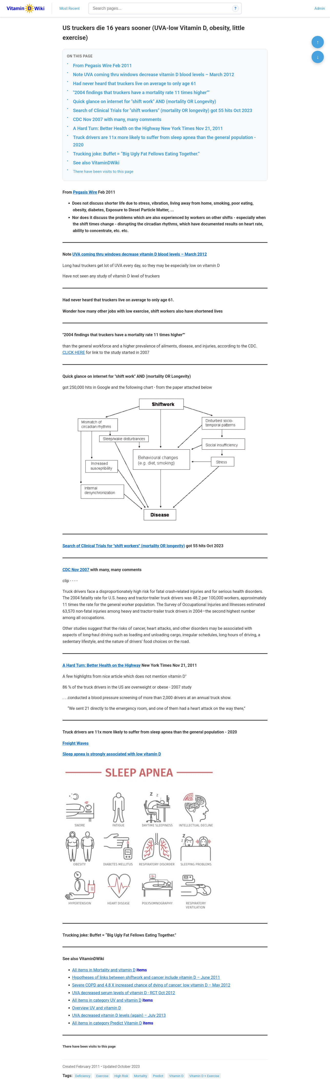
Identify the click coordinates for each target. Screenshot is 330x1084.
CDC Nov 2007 (76, 569)
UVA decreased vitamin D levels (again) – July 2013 (119, 1015)
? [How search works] (235, 8)
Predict (158, 1076)
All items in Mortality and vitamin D (103, 970)
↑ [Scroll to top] (317, 42)
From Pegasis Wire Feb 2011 (102, 65)
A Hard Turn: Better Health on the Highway (102, 665)
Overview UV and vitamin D (96, 1008)
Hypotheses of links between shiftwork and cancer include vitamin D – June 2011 (146, 977)
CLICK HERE (74, 352)
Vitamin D (176, 1076)
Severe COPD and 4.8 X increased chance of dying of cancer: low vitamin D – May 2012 (151, 985)
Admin (320, 8)
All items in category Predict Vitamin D (107, 1023)
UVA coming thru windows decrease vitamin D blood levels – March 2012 (139, 254)
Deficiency (82, 1076)
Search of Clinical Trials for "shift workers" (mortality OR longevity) (124, 545)
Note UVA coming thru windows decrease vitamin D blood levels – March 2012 (153, 74)
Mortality (140, 1076)
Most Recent (69, 8)
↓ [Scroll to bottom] (317, 57)
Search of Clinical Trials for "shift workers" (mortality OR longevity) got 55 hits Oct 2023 (162, 110)
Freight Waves (76, 743)
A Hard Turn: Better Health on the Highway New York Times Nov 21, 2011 (148, 128)
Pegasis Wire (85, 192)
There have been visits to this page (103, 171)
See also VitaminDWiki (96, 162)
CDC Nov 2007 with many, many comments (117, 119)
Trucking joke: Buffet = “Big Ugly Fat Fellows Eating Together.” (136, 153)
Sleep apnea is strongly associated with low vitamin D (112, 754)
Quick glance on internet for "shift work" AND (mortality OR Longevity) (144, 101)
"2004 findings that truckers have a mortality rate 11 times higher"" (141, 92)
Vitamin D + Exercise (204, 1076)
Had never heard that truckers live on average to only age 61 (134, 83)
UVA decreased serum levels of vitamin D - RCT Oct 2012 (123, 992)
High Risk (121, 1076)
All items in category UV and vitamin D (106, 1000)
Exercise (102, 1076)
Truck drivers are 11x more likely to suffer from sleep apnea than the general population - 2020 (164, 141)
